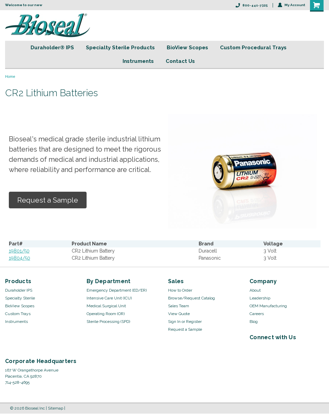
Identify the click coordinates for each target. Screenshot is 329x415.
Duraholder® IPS (52, 48)
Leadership (260, 298)
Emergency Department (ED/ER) (117, 290)
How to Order (180, 290)
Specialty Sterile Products (120, 48)
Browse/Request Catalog (191, 298)
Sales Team (178, 306)
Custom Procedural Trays (253, 48)
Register (194, 321)
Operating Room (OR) (106, 313)
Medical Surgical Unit (106, 306)
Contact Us (180, 61)
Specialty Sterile (20, 298)
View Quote (179, 313)
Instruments (138, 61)
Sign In (174, 321)
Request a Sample (185, 329)
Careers (257, 313)
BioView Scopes (187, 48)
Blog (254, 321)
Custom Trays (18, 313)
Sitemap (55, 408)
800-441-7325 (252, 5)
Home (10, 76)
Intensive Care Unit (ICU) (109, 298)
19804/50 (19, 258)
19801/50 (19, 251)
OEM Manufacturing (268, 306)
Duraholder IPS (18, 290)
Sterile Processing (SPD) (108, 321)
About (255, 290)
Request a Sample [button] (47, 200)
